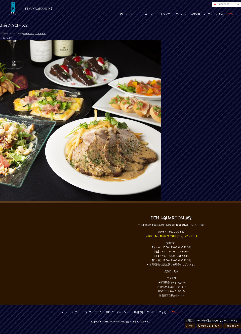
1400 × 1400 (28, 33)
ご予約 (219, 13)
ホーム (64, 312)
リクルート (232, 13)
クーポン (208, 13)
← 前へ (4, 38)
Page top (232, 325)
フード (153, 13)
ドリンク (165, 13)
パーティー (131, 13)
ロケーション (180, 13)
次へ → (12, 38)
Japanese (221, 4)
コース (143, 13)
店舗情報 (195, 13)
